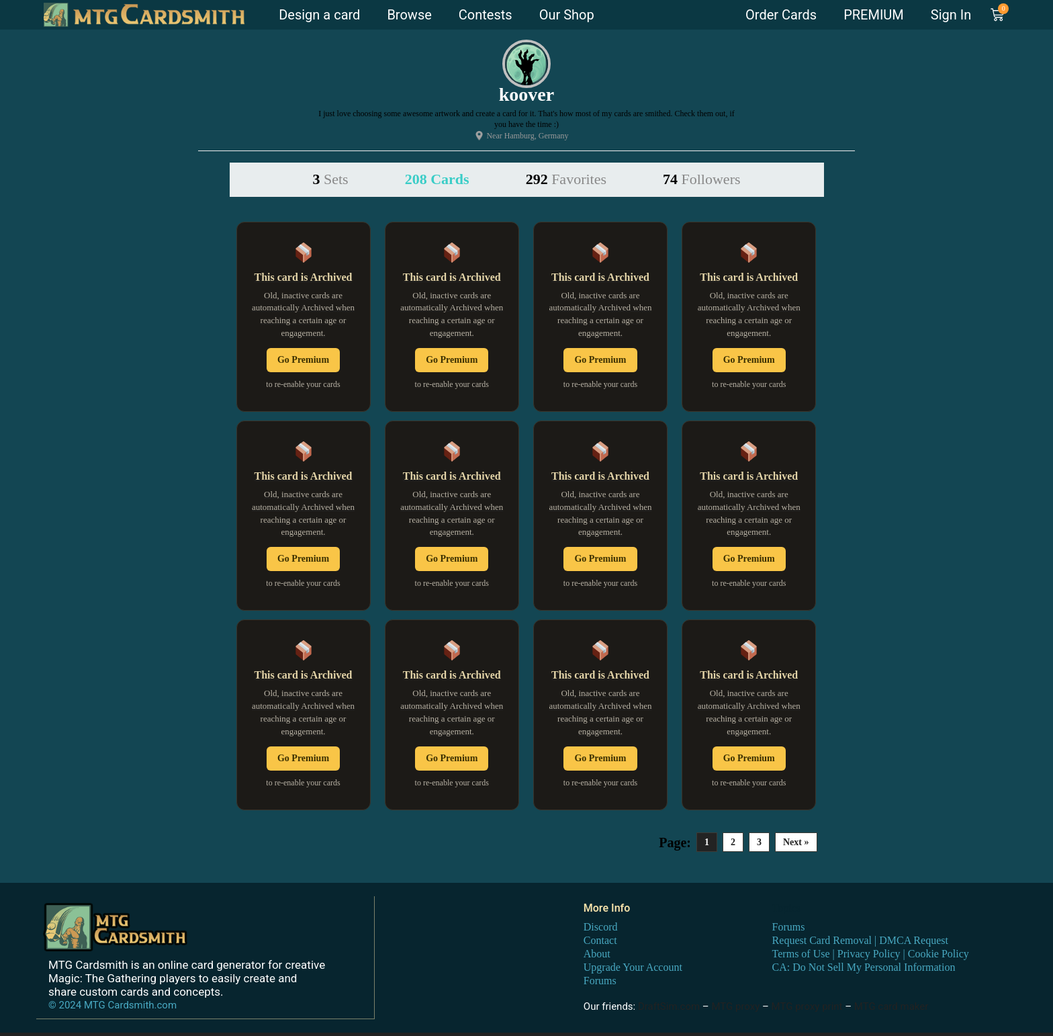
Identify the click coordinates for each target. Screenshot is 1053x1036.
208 (437, 179)
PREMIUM (873, 15)
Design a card (319, 15)
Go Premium (303, 360)
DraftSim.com (669, 1006)
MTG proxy (735, 1006)
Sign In (951, 15)
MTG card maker (891, 1006)
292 (566, 179)
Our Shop (566, 15)
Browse (409, 15)
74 (702, 179)
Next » (796, 842)
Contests (485, 15)
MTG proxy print (807, 1006)
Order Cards (781, 15)
